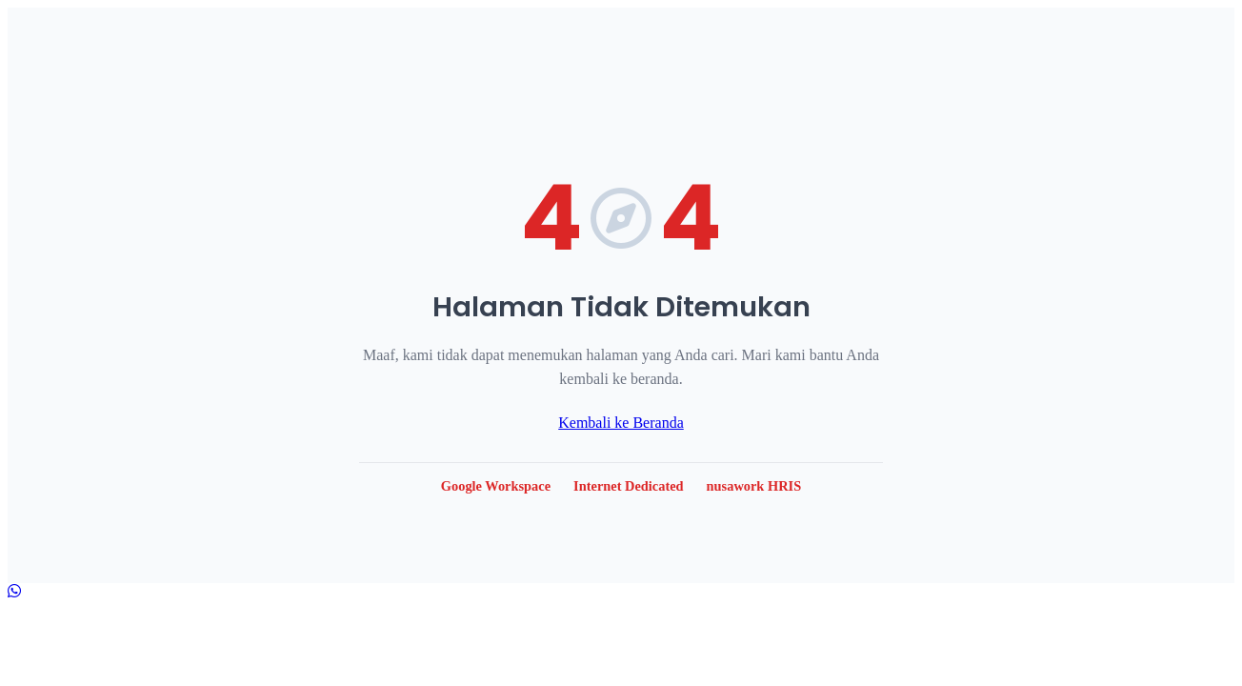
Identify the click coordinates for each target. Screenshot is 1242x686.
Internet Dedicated (628, 486)
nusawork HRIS (754, 486)
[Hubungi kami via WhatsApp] (14, 591)
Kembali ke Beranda (621, 422)
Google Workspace (496, 486)
